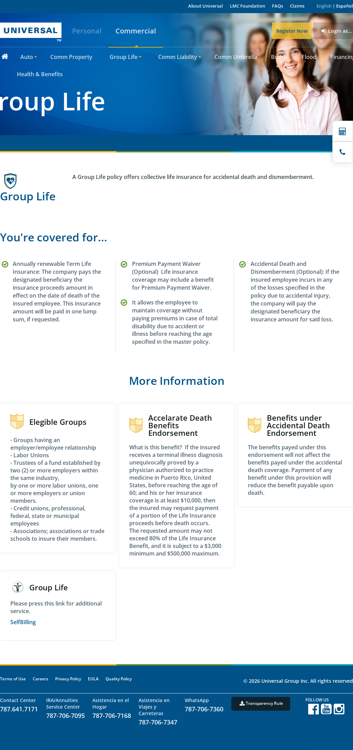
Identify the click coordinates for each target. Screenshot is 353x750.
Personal (87, 31)
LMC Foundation (247, 6)
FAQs (277, 6)
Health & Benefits (40, 74)
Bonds (279, 57)
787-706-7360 (204, 709)
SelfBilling (23, 622)
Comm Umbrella (235, 57)
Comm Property (71, 57)
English (324, 6)
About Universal (205, 6)
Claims (297, 6)
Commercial (135, 31)
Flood (309, 57)
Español (344, 6)
